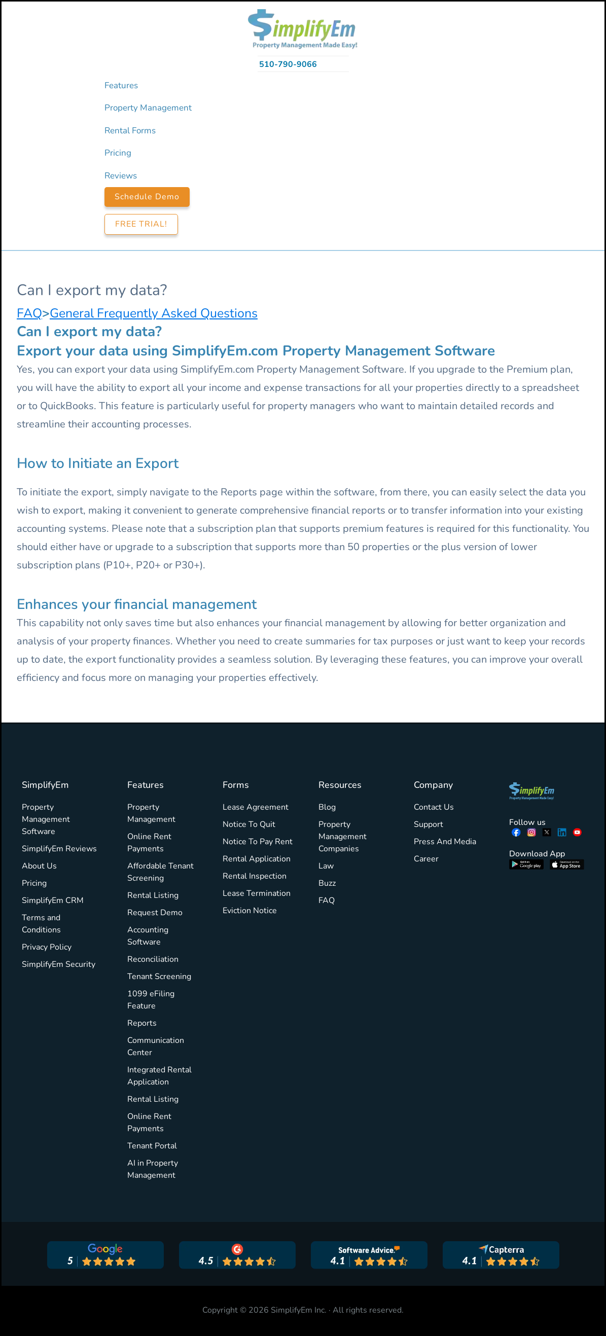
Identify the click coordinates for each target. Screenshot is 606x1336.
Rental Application (257, 858)
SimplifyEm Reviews (59, 848)
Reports (142, 1023)
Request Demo (155, 912)
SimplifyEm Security (58, 964)
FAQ (29, 313)
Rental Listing (153, 895)
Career (426, 858)
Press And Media (445, 841)
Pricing (34, 883)
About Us (39, 866)
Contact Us (434, 807)
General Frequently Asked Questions (154, 313)
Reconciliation (153, 959)
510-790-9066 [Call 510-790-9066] (288, 64)
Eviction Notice (250, 910)
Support (428, 824)
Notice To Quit (249, 824)
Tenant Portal (152, 1145)
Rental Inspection (255, 876)
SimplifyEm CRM (53, 900)
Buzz (327, 883)
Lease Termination (257, 893)
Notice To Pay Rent (258, 841)
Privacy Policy (47, 947)
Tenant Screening (159, 976)
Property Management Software (46, 819)
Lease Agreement (256, 807)
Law (326, 866)
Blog (327, 807)
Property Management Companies (342, 836)
